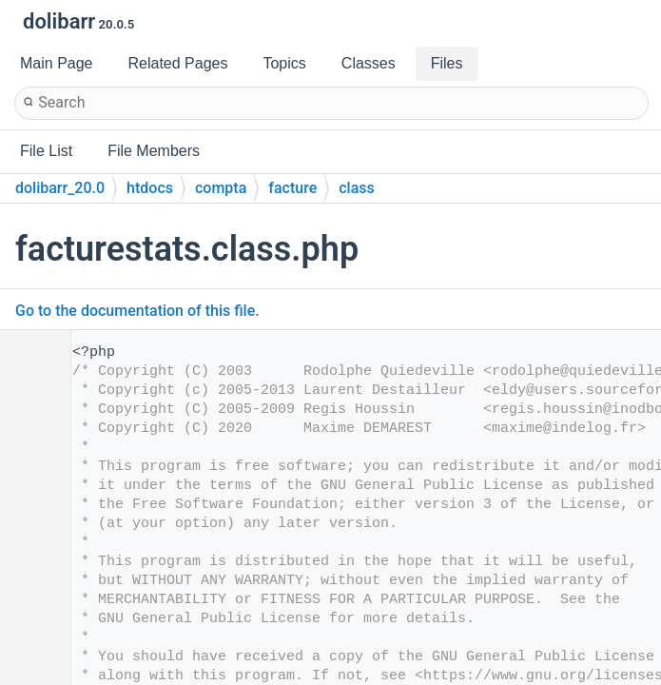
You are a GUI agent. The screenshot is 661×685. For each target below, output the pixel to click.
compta (220, 188)
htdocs (149, 188)
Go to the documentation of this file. (137, 311)
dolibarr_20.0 (60, 188)
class (357, 188)
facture (292, 188)
